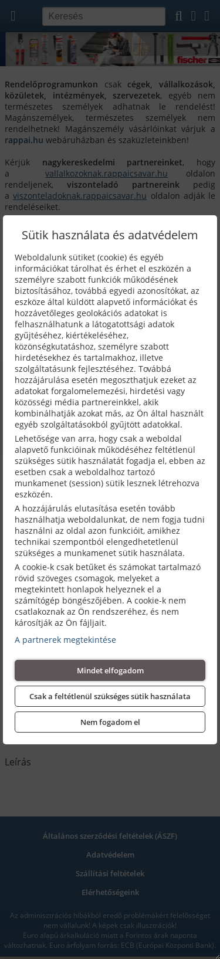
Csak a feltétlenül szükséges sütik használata (110, 696)
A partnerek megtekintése (65, 639)
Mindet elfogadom (110, 670)
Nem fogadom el (110, 722)
